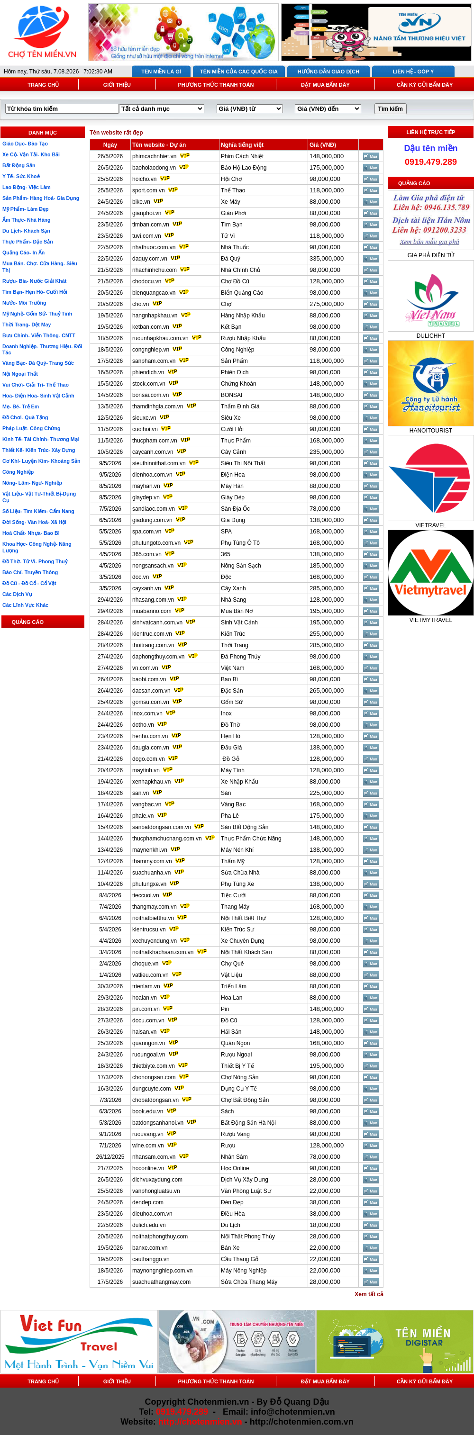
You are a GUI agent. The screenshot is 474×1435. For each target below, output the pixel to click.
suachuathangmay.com (161, 1282)
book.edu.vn (147, 1111)
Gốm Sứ (232, 702)
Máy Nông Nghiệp (243, 1270)
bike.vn (141, 202)
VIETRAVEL (430, 525)
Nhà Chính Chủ (240, 270)
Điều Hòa (233, 1213)
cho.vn (140, 304)
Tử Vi (228, 236)
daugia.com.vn (150, 747)
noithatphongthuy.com (160, 1236)
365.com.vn (147, 554)
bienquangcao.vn (153, 292)
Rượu (228, 1145)
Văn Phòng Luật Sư (246, 1191)
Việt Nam (232, 668)
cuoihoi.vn (145, 429)
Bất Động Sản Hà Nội (248, 1122)
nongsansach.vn (152, 565)
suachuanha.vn (151, 872)
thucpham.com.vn (154, 440)
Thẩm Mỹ (233, 861)
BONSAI (231, 395)
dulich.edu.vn (149, 1225)
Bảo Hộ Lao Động (243, 167)
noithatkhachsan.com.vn (162, 952)
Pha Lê (230, 815)
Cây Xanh (233, 588)
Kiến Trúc (233, 634)
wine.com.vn (148, 1145)
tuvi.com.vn (146, 236)
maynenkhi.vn (149, 850)
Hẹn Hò (230, 736)
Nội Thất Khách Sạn (246, 952)
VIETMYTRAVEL (431, 620)
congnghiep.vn (150, 349)
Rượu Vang (235, 1134)
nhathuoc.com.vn (153, 247)
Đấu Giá (231, 747)
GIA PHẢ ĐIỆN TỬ (431, 255)
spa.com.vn (146, 531)
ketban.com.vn (150, 327)
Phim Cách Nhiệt (242, 156)
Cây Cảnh (233, 452)
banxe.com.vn (150, 1248)
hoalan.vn (144, 997)
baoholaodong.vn (154, 167)
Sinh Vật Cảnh (239, 622)
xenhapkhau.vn (151, 781)
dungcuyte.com (151, 1088)
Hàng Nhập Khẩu (243, 315)
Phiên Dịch (234, 372)
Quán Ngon (235, 1043)
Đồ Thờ (230, 725)
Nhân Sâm (234, 1157)
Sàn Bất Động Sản (244, 827)
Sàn (226, 793)
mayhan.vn (146, 486)
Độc (226, 577)
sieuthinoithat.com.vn (159, 463)
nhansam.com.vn (153, 1157)
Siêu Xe (231, 418)
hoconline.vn (148, 1168)
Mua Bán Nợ (237, 611)
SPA (226, 531)
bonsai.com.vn (150, 395)
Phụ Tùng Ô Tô (240, 543)
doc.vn (140, 577)
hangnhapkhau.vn (154, 315)
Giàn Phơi (233, 213)
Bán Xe (230, 1248)
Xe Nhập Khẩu (239, 781)
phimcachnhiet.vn (154, 156)
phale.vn (143, 815)
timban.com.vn (150, 224)
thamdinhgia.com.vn (157, 406)
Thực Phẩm (236, 440)
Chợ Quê (232, 963)
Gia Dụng (233, 520)
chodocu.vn (146, 281)
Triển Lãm (233, 986)
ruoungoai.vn (148, 1054)
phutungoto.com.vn (156, 543)
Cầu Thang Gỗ (239, 1259)
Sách (227, 1111)
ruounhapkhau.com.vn (160, 338)
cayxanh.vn (146, 588)
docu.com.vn (148, 1020)
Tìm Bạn (232, 224)
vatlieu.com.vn (150, 975)
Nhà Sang (233, 599)
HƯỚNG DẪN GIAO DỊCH (328, 71)
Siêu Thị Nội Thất (243, 463)
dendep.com (148, 1202)
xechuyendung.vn (154, 941)
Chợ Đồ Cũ (235, 281)
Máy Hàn (232, 486)
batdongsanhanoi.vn (157, 1122)
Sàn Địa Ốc (235, 508)
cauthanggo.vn (151, 1259)
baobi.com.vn (149, 679)
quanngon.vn (148, 1043)
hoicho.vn (144, 179)
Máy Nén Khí (237, 850)
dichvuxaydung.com (157, 1179)
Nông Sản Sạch (241, 565)
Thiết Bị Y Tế (237, 1066)
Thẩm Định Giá (240, 406)
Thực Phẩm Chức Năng (251, 838)
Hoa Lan (231, 997)
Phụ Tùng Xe (237, 884)
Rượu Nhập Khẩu (243, 338)
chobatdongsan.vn (155, 1100)
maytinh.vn (146, 770)
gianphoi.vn (146, 213)
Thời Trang (234, 645)
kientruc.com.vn (152, 634)
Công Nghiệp (237, 349)
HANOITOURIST (431, 430)
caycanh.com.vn (152, 452)
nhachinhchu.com (154, 270)
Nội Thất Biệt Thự (243, 918)
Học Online (235, 1168)
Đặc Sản (232, 690)
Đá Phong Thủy (241, 656)
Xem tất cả (369, 1294)
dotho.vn (143, 725)
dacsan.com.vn (151, 690)
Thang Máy (235, 906)
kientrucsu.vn (149, 929)
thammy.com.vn (152, 861)
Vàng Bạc (233, 804)
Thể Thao (233, 190)
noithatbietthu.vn (153, 918)
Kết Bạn (231, 327)
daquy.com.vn (149, 258)
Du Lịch (230, 1225)
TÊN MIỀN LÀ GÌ (161, 71)
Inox (226, 713)
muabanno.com (152, 611)
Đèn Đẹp (232, 1202)
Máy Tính (233, 770)
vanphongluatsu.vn (156, 1191)
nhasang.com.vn (153, 599)
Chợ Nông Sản (239, 1077)
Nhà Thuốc (235, 247)
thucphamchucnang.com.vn (167, 838)
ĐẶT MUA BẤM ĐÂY (325, 85)
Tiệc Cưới (233, 895)
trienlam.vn (146, 986)
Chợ (226, 304)
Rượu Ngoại (236, 1054)
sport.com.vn (148, 190)
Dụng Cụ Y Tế (239, 1088)
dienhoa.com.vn (152, 474)
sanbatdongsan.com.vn (161, 827)
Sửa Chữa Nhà (240, 872)
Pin (225, 1009)
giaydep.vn (146, 497)
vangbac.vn (146, 804)
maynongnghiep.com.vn (162, 1270)
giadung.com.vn (152, 520)
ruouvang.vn (148, 1134)
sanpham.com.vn (153, 361)
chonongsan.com (153, 1077)
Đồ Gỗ (230, 759)
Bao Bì (229, 679)
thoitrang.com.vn (153, 645)
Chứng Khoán (238, 383)
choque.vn (145, 963)
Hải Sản (231, 1032)
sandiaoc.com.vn (153, 508)
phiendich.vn (148, 372)
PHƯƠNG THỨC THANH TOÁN (216, 85)
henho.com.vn (150, 736)
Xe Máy (230, 202)
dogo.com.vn (148, 759)
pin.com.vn (146, 1009)
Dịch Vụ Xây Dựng (244, 1179)
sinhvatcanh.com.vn (157, 622)
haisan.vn (144, 1032)
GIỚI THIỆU (117, 85)
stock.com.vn (148, 383)
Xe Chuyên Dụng (242, 941)
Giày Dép (233, 497)
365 (225, 554)
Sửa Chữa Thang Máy (249, 1282)
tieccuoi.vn (145, 895)
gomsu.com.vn (150, 702)
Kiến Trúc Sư (237, 929)
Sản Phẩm (234, 361)
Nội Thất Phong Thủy (248, 1236)
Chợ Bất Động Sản (245, 1100)
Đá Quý (230, 258)
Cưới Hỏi (232, 429)
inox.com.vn (147, 713)
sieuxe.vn (144, 418)
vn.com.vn (145, 668)
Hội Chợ (231, 179)
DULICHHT (431, 336)
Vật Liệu (231, 975)
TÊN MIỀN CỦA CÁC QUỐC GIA (239, 71)
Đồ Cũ (229, 1020)
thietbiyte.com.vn (153, 1066)
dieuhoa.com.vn (152, 1213)
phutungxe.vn (149, 884)
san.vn (140, 793)
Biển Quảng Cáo (242, 292)
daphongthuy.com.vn (158, 656)
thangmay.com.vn (154, 906)
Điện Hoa (233, 474)
